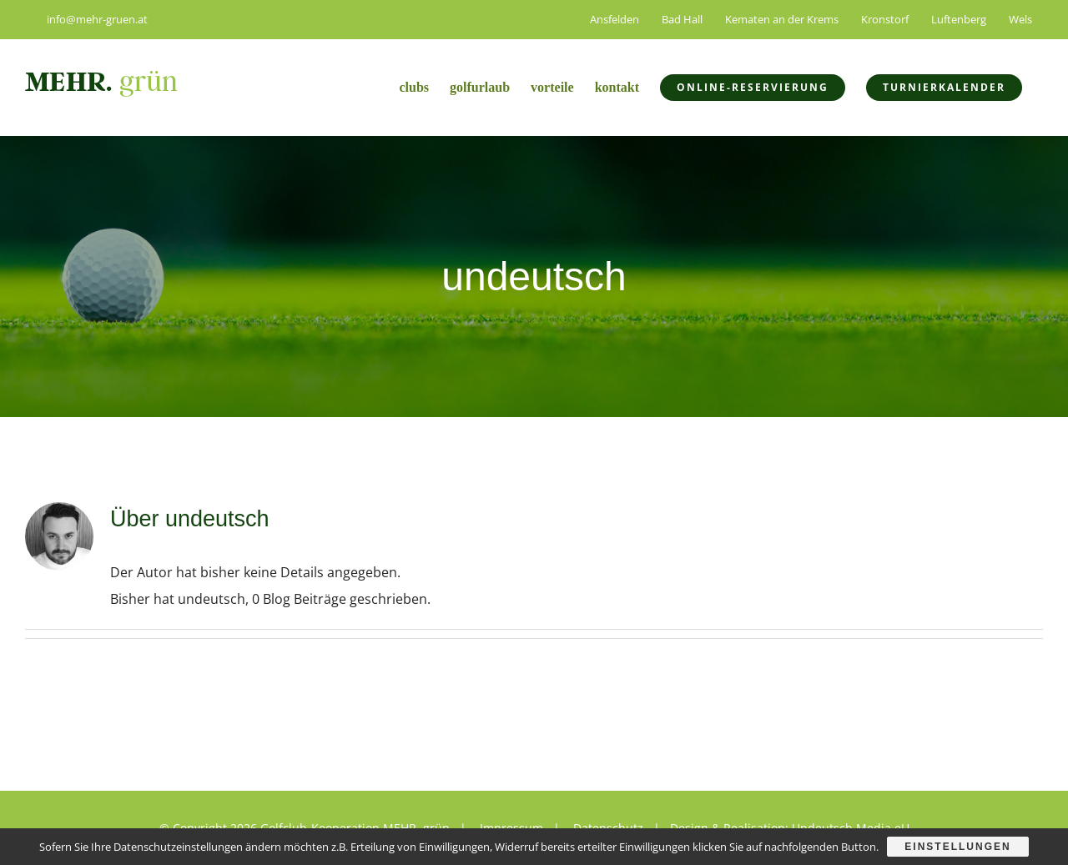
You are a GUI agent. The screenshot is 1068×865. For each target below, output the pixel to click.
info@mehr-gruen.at (86, 19)
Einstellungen (957, 846)
